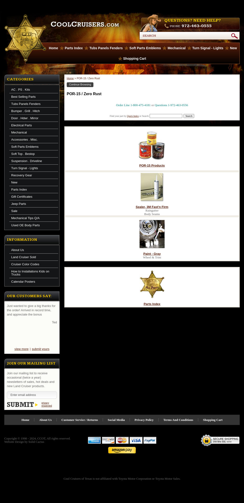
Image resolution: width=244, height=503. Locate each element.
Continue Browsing (80, 84)
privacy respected (46, 404)
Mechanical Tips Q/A (25, 218)
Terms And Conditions (178, 419)
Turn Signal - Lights (207, 48)
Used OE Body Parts (25, 225)
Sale (14, 211)
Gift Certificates (21, 196)
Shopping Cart (134, 58)
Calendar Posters (23, 281)
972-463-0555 (197, 25)
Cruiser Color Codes (25, 264)
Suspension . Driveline (26, 161)
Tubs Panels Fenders (106, 48)
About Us (17, 250)
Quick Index (133, 116)
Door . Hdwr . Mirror (24, 118)
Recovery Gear (21, 175)
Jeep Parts (18, 204)
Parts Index (74, 48)
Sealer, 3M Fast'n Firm (152, 207)
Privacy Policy (144, 419)
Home (70, 78)
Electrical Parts (21, 125)
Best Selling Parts (23, 97)
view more (22, 349)
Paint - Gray (152, 254)
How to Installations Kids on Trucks (30, 273)
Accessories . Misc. (24, 139)
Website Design (14, 442)
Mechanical (176, 48)
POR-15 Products (152, 165)
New (233, 48)
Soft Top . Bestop (23, 154)
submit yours (40, 349)
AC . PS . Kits (20, 89)
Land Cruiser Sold (23, 257)
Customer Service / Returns (79, 419)
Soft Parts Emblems (145, 48)
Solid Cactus (36, 442)
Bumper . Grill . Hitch (25, 111)
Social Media (116, 419)
